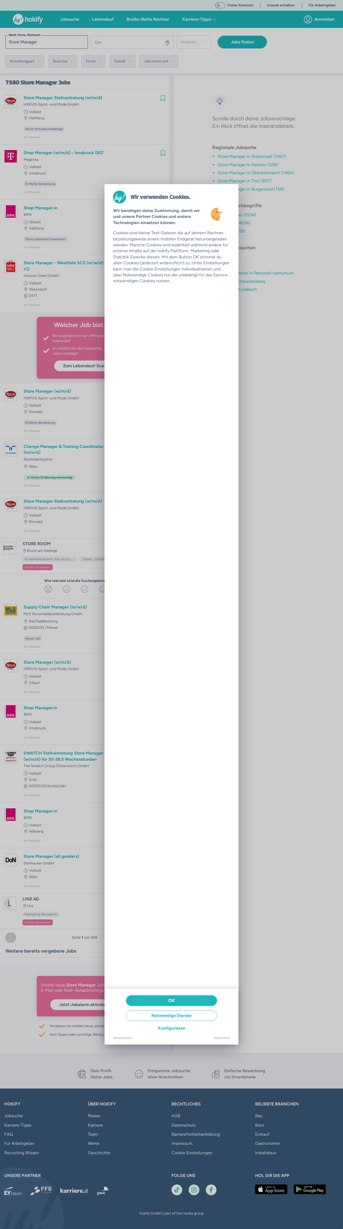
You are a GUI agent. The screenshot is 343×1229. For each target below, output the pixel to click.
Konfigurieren (171, 1028)
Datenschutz (122, 1038)
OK (171, 1000)
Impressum (222, 1038)
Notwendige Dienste (171, 1015)
